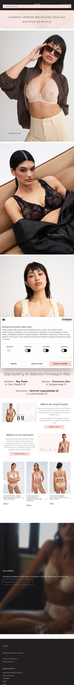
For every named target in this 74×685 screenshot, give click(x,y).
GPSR (4, 684)
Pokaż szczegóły (62, 357)
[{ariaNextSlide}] (69, 482)
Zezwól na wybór (37, 363)
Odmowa (14, 363)
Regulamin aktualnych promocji (12, 672)
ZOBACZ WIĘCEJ (54, 427)
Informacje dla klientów (10, 658)
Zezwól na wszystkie (60, 363)
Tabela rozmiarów (8, 661)
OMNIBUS (6, 678)
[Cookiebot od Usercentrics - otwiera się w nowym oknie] (63, 319)
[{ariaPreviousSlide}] (5, 482)
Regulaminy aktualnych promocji (13, 653)
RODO (5, 681)
